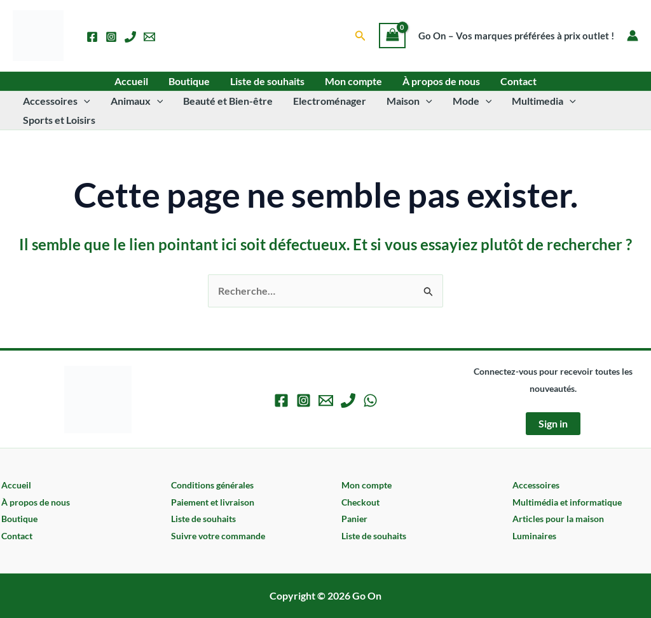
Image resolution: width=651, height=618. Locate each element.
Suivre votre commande (218, 535)
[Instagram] (111, 37)
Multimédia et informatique (567, 502)
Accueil (131, 81)
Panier (354, 518)
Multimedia (544, 101)
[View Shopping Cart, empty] (392, 35)
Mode (472, 101)
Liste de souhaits (267, 81)
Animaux (137, 101)
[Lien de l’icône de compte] (632, 35)
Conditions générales (212, 485)
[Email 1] (149, 37)
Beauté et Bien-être (228, 101)
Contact (518, 81)
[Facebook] (92, 37)
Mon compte (353, 81)
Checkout (360, 502)
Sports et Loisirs (59, 120)
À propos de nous (441, 81)
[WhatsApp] (370, 400)
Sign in (553, 423)
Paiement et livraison (212, 502)
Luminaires (534, 535)
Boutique (189, 81)
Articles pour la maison (558, 518)
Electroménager (329, 101)
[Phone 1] (130, 37)
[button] (360, 36)
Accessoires (56, 101)
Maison (409, 101)
